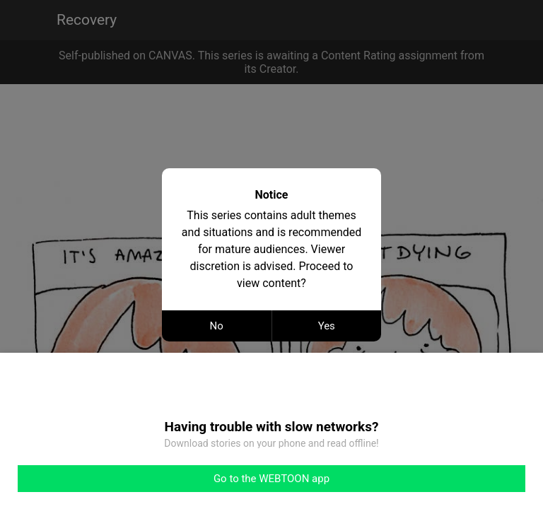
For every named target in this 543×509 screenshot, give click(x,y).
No (216, 326)
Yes (326, 326)
